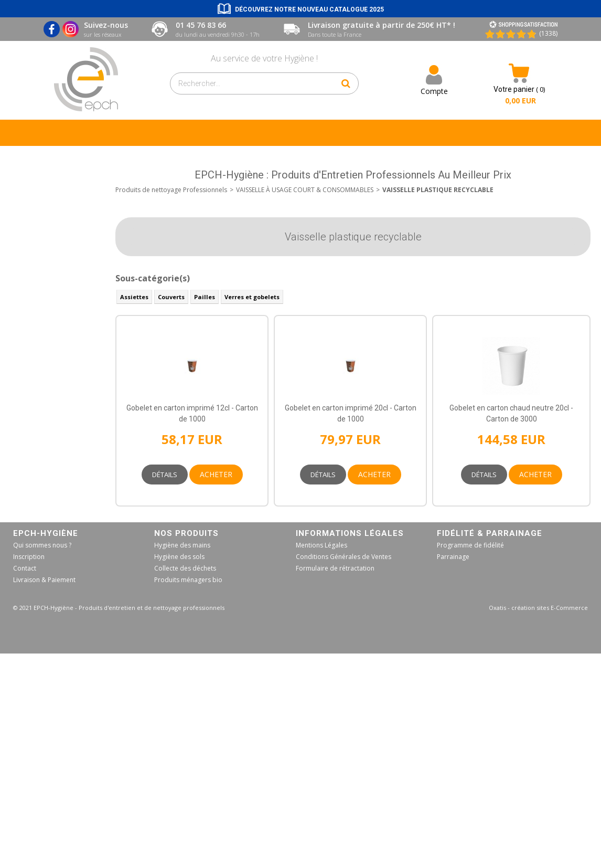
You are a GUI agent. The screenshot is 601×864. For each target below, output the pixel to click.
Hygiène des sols (179, 556)
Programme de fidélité (470, 545)
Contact (24, 568)
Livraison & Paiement (44, 579)
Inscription (29, 556)
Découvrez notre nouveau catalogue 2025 (309, 9)
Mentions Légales (321, 545)
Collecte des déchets (185, 568)
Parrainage (453, 556)
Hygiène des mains (182, 545)
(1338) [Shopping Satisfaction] (548, 33)
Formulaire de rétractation (335, 568)
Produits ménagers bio (188, 579)
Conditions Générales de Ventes (343, 556)
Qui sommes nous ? (42, 545)
